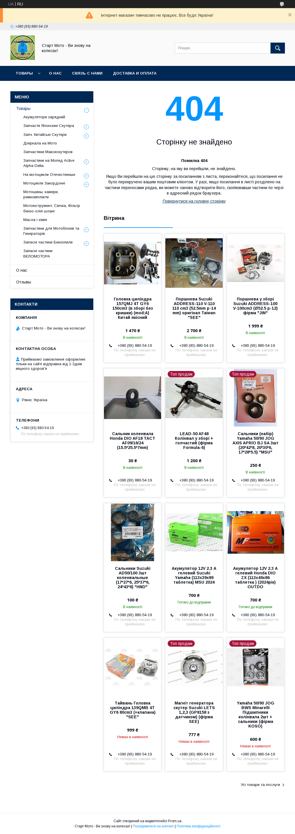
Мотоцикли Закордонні (44, 183)
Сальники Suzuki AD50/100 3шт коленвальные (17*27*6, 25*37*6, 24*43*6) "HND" (132, 577)
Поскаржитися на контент (153, 826)
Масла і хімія (35, 220)
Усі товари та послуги (260, 784)
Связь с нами (87, 73)
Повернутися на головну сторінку (194, 201)
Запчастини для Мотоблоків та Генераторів (51, 231)
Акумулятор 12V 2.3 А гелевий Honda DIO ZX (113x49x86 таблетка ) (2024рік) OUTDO (255, 577)
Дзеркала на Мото (40, 143)
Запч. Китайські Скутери (45, 134)
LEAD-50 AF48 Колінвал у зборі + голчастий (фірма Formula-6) (194, 440)
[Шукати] (278, 48)
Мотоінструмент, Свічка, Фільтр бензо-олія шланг (51, 208)
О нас (55, 73)
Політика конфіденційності (198, 826)
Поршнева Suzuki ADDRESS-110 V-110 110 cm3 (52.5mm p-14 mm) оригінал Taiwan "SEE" (194, 308)
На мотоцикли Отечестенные (49, 174)
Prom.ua (174, 821)
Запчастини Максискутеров (48, 152)
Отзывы (23, 282)
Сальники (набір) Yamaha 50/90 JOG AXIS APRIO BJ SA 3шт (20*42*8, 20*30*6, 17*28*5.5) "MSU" (255, 442)
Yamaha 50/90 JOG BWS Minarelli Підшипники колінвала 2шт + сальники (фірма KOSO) (255, 714)
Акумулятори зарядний (44, 117)
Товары (24, 73)
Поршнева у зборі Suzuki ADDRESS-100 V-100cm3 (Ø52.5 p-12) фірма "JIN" (255, 306)
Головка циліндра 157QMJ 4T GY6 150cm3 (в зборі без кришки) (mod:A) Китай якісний (132, 308)
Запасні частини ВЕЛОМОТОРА (37, 253)
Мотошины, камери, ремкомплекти (40, 194)
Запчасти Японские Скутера (48, 125)
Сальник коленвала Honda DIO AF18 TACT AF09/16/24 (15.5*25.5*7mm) (132, 440)
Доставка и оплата (134, 73)
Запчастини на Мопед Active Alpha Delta (48, 163)
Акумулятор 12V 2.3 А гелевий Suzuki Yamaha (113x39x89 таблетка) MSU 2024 (194, 575)
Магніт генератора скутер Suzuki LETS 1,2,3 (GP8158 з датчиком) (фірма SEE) (194, 712)
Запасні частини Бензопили (48, 242)
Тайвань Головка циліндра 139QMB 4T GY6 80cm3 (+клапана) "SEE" (133, 710)
